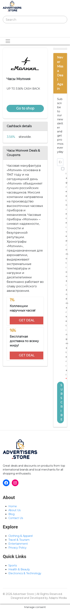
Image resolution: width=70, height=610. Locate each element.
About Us (14, 510)
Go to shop (25, 108)
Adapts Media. (58, 598)
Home (12, 506)
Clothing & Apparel (20, 536)
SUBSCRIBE (61, 402)
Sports (12, 565)
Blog (11, 514)
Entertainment (18, 543)
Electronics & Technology (24, 573)
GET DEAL (26, 320)
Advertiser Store (23, 594)
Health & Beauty (19, 569)
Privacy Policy (17, 547)
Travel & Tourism (18, 539)
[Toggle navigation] (8, 33)
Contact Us (15, 518)
